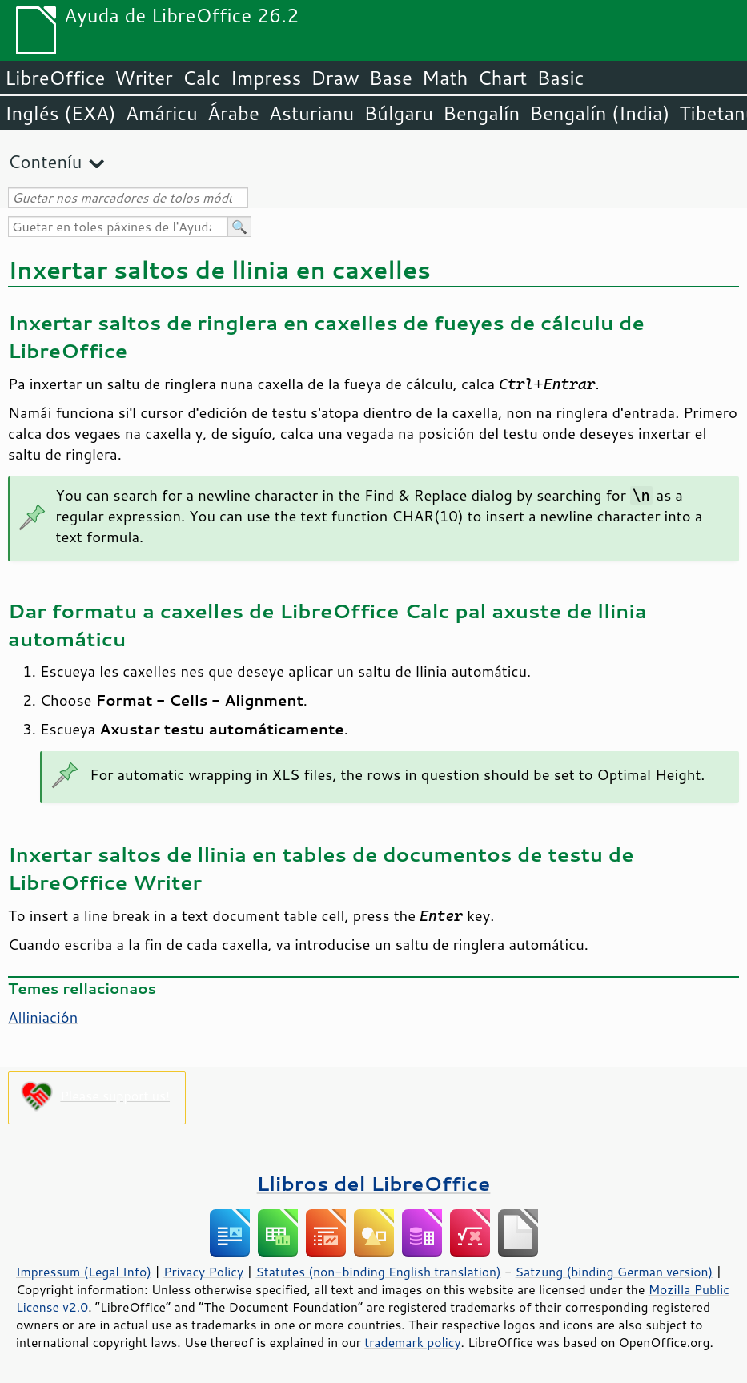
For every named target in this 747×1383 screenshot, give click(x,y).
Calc (202, 77)
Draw (335, 77)
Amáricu (162, 113)
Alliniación (43, 1017)
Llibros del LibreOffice (374, 1183)
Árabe (233, 113)
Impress (266, 77)
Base (390, 77)
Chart (502, 77)
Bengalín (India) (599, 113)
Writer (143, 77)
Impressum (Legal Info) (83, 1271)
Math (445, 77)
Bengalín (481, 113)
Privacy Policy (203, 1271)
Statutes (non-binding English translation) (377, 1271)
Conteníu (45, 161)
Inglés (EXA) (60, 113)
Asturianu (312, 113)
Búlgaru (398, 113)
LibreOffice (55, 77)
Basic (560, 77)
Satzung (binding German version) (614, 1271)
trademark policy (412, 1342)
